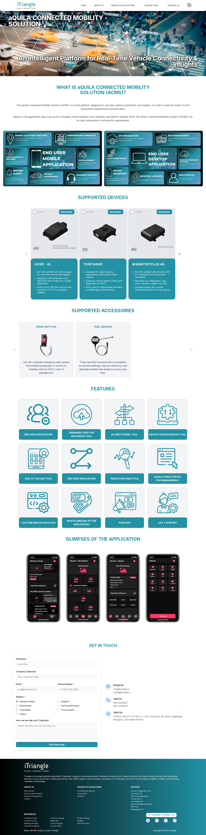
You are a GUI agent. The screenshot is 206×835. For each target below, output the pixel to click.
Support (65, 701)
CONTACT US (174, 5)
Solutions (81, 796)
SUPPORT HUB (151, 5)
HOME (83, 5)
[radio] (17, 701)
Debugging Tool (137, 809)
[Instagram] (175, 820)
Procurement (67, 710)
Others (23, 714)
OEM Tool (134, 807)
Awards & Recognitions (33, 796)
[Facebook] (166, 820)
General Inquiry (27, 701)
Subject (20, 696)
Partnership (25, 705)
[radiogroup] (57, 708)
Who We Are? (29, 791)
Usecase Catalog (57, 818)
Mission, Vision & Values (33, 794)
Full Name (21, 659)
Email (19, 684)
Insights (80, 821)
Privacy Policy (56, 826)
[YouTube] (157, 820)
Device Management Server (141, 804)
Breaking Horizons (31, 823)
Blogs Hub (55, 821)
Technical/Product (70, 705)
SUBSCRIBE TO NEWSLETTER (161, 815)
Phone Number (66, 684)
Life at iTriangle (57, 823)
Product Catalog (83, 818)
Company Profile (30, 818)
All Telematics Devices (86, 791)
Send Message (57, 744)
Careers (27, 799)
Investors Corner (30, 821)
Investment (25, 710)
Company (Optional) (26, 671)
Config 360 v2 (136, 799)
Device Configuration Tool (141, 791)
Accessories (82, 794)
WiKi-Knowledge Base (139, 796)
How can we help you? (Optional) (32, 720)
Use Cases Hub (83, 823)
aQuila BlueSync (137, 801)
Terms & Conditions (31, 826)
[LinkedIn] (148, 820)
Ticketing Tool (136, 794)
